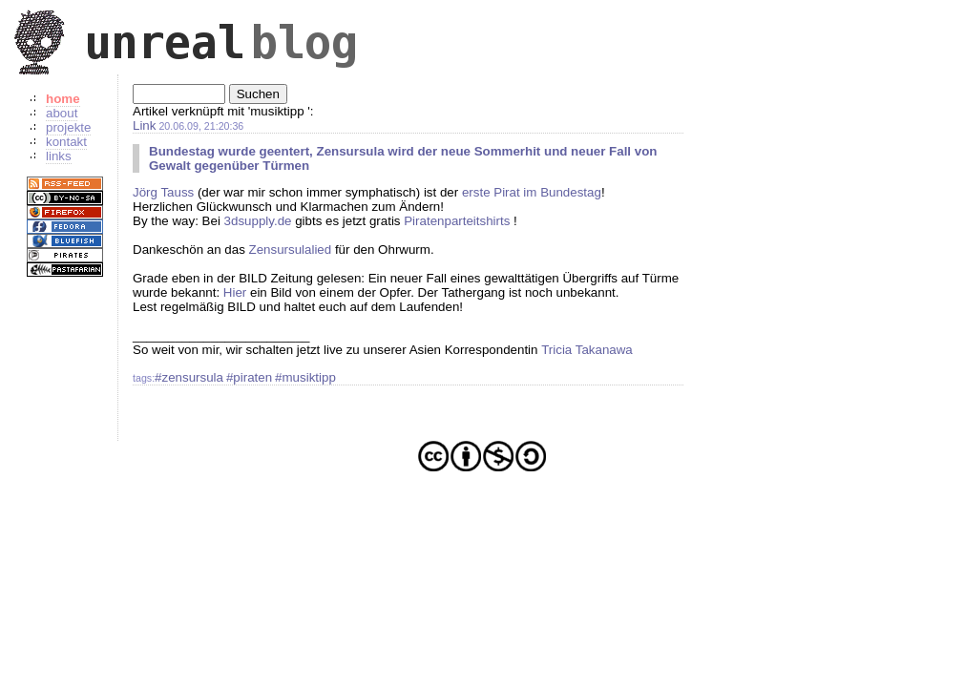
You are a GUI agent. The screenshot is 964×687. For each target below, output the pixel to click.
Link (144, 125)
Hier (234, 292)
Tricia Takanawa (587, 350)
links (59, 156)
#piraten (249, 377)
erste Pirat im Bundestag (531, 192)
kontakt (66, 142)
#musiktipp (305, 377)
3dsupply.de (258, 221)
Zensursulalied (290, 249)
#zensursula (189, 377)
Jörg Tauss (163, 192)
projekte (68, 127)
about (61, 113)
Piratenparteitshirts (457, 221)
